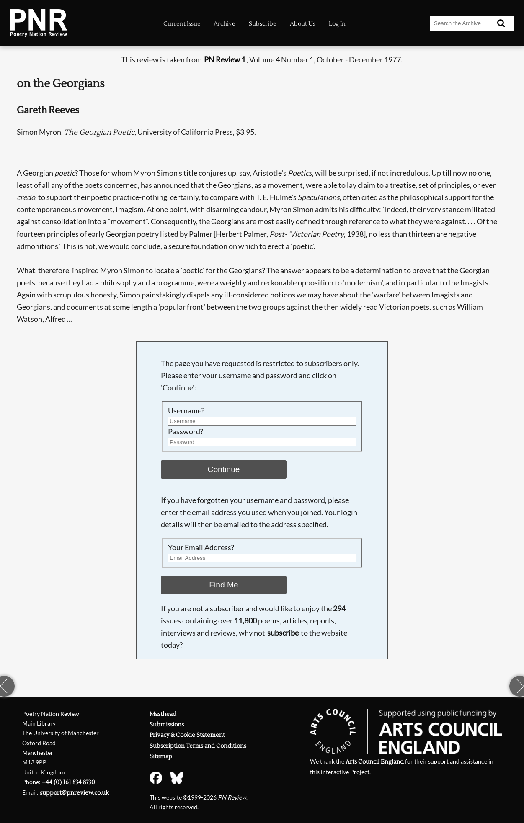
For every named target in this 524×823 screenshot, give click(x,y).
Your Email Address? (201, 547)
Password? (185, 431)
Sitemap (161, 756)
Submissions (167, 724)
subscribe (283, 632)
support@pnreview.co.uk (74, 793)
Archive (224, 24)
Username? (186, 410)
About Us (302, 24)
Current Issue (182, 24)
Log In (337, 24)
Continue (224, 469)
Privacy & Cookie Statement (187, 735)
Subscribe (262, 24)
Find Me (223, 584)
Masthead (163, 714)
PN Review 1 (224, 59)
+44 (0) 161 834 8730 (68, 782)
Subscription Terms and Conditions (198, 746)
